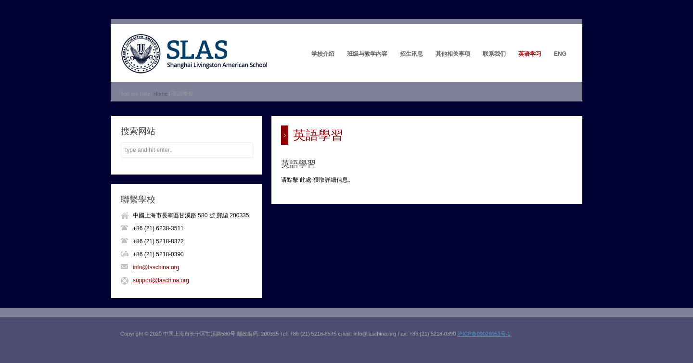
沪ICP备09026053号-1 (483, 334)
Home (160, 94)
